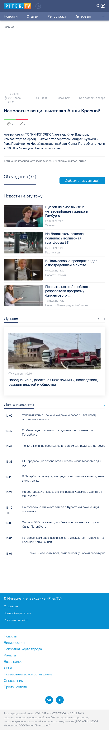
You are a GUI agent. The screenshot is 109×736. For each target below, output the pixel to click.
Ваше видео (13, 662)
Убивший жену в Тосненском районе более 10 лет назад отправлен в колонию (59, 417)
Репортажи (44, 16)
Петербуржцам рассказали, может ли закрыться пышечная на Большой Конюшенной (63, 540)
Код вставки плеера (92, 98)
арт (32, 161)
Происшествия (15, 687)
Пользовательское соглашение (28, 674)
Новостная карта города (23, 649)
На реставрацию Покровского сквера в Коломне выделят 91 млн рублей (62, 494)
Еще (102, 16)
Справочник (13, 681)
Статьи (26, 16)
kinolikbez (64, 98)
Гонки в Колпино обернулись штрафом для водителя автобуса (64, 445)
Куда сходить (86, 16)
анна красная (20, 161)
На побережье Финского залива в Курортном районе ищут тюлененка (60, 509)
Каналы (10, 655)
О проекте (11, 606)
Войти (103, 6)
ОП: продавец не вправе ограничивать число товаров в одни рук (62, 463)
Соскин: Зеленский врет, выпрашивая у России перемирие (66, 553)
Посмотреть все (20, 181)
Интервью (64, 16)
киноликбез (43, 161)
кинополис (60, 161)
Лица (8, 668)
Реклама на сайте (16, 620)
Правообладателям (17, 613)
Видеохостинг (15, 643)
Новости (11, 16)
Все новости (103, 405)
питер (82, 161)
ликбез (72, 161)
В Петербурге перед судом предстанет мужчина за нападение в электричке (63, 478)
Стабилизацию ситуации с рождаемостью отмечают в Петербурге (57, 432)
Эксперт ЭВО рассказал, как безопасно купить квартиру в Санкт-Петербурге (60, 524)
